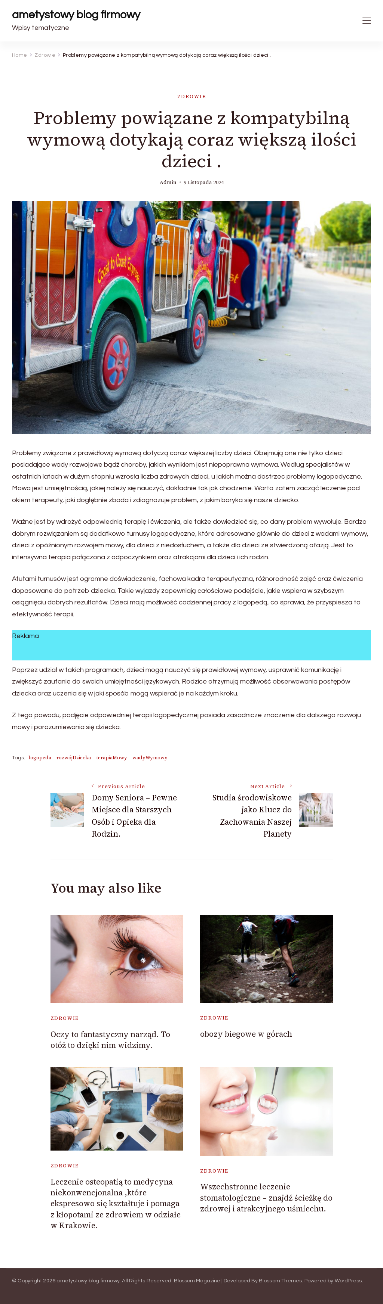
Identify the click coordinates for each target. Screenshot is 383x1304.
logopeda (39, 757)
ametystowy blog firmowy (76, 15)
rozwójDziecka (73, 757)
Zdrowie (191, 96)
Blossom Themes (280, 1280)
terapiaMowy (111, 757)
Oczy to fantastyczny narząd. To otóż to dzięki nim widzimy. (110, 1040)
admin (168, 182)
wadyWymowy (150, 757)
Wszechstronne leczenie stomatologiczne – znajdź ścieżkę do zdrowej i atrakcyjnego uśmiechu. (266, 1197)
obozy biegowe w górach (246, 1033)
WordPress (348, 1280)
